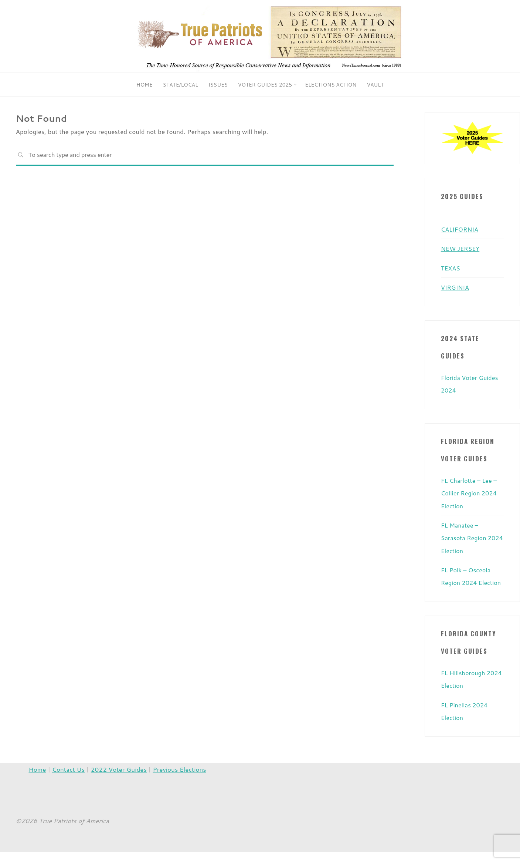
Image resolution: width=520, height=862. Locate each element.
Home (37, 779)
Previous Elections (179, 779)
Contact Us (68, 779)
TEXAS (451, 267)
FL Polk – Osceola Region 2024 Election (467, 580)
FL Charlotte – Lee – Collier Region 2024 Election (470, 492)
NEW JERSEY (461, 248)
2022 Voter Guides (119, 779)
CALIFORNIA (460, 229)
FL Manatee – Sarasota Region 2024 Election (465, 536)
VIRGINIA (455, 286)
